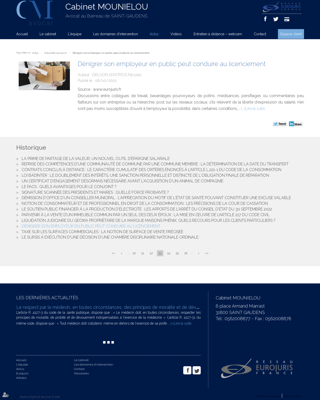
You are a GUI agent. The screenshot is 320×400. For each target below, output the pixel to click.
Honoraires (81, 373)
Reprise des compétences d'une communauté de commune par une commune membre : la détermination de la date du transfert (155, 164)
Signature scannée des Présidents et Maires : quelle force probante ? (95, 192)
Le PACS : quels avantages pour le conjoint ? (69, 186)
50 (134, 253)
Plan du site (292, 396)
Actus (154, 34)
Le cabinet (48, 34)
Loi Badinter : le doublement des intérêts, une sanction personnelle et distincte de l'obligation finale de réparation (145, 175)
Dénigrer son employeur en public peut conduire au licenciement (111, 53)
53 (160, 253)
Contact (260, 34)
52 (151, 253)
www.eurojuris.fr (107, 89)
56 (185, 253)
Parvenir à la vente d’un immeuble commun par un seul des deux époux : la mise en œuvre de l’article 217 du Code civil (146, 214)
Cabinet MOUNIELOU (106, 7)
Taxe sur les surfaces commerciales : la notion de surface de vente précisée (102, 231)
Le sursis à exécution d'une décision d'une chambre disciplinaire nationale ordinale (110, 237)
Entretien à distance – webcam (218, 34)
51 (142, 253)
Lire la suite (255, 108)
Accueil (22, 34)
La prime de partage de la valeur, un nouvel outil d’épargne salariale (96, 158)
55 (177, 253)
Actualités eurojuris (55, 53)
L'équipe (74, 34)
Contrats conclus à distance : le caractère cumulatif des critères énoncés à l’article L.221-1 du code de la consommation (151, 169)
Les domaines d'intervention (115, 34)
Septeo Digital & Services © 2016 (40, 397)
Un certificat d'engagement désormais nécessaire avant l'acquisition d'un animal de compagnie (122, 181)
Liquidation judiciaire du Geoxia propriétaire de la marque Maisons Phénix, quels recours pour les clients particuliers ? (148, 220)
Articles (21, 378)
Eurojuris (22, 373)
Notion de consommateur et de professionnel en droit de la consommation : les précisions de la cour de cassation (145, 203)
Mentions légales (268, 396)
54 (168, 253)
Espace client (291, 34)
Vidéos (176, 34)
